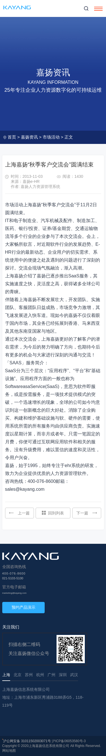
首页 (12, 137)
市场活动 (51, 137)
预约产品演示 (23, 607)
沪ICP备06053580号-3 (69, 741)
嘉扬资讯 (29, 137)
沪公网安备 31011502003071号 (27, 741)
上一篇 (19, 513)
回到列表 (53, 513)
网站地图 (9, 751)
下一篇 (86, 513)
